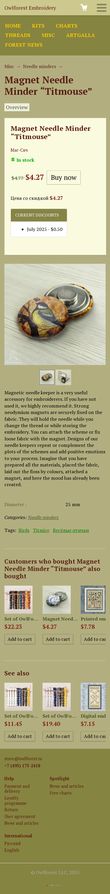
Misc (48, 35)
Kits (38, 25)
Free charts (61, 793)
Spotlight (60, 778)
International (18, 836)
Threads (18, 35)
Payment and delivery (17, 788)
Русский (12, 843)
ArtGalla (80, 35)
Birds (23, 530)
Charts (66, 25)
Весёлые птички (71, 530)
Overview (17, 107)
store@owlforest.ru (23, 758)
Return (11, 809)
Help (9, 778)
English (11, 850)
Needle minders (39, 66)
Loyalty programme (15, 800)
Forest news (24, 44)
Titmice (41, 530)
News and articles (21, 823)
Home (13, 25)
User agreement (19, 816)
